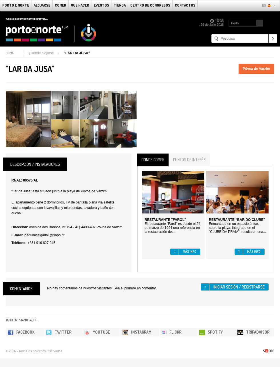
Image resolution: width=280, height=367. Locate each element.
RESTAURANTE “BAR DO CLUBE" (237, 220)
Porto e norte (15, 5)
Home (10, 53)
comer (60, 5)
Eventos (101, 5)
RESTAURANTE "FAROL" (165, 220)
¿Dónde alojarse (41, 53)
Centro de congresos (150, 5)
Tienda (120, 5)
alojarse (42, 5)
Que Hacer (80, 5)
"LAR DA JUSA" (77, 53)
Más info (189, 251)
